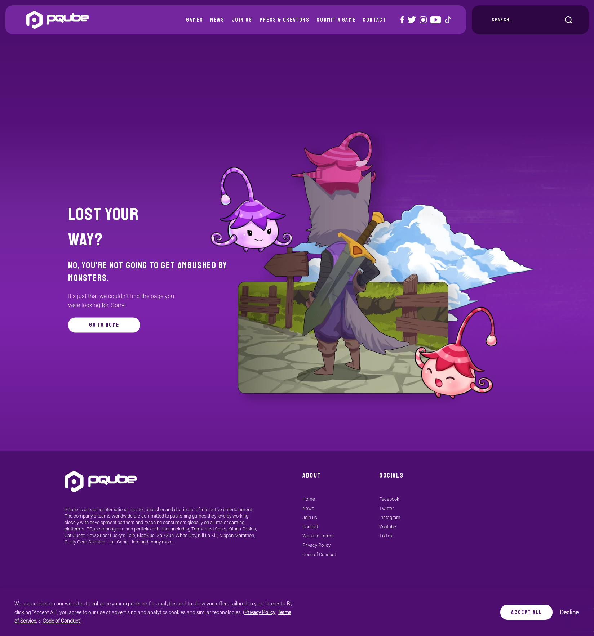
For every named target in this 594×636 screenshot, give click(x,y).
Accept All (522, 612)
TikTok (386, 535)
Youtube (387, 526)
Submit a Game (335, 19)
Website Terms (318, 535)
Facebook (389, 499)
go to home (104, 324)
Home (308, 499)
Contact (374, 19)
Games (194, 19)
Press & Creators (285, 19)
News (217, 19)
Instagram (389, 517)
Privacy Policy (259, 612)
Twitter (386, 508)
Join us (242, 19)
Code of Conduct (61, 621)
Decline (565, 612)
